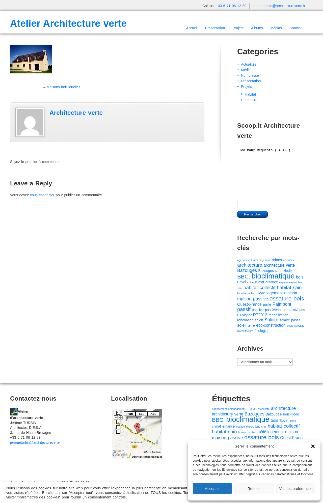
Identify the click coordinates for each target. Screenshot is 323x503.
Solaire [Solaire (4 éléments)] (271, 319)
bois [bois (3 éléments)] (299, 277)
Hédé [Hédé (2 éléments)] (261, 293)
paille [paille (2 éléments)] (267, 304)
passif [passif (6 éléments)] (244, 309)
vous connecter (42, 195)
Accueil (192, 28)
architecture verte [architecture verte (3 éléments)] (279, 265)
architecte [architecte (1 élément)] (289, 260)
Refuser (254, 488)
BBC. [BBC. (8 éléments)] (243, 276)
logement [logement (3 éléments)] (274, 293)
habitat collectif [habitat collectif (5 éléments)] (260, 287)
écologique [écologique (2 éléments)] (263, 331)
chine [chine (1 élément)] (250, 282)
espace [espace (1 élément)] (283, 282)
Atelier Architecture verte (68, 23)
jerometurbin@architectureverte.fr (279, 6)
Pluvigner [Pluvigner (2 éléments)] (244, 315)
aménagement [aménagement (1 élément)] (262, 260)
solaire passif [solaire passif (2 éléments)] (290, 320)
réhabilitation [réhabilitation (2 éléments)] (278, 315)
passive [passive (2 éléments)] (258, 310)
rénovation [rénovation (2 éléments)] (245, 320)
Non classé (250, 75)
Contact (295, 28)
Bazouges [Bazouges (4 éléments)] (247, 270)
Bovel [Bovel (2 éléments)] (241, 282)
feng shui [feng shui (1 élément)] (260, 426)
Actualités (248, 64)
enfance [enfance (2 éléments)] (271, 282)
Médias (276, 28)
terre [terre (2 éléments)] (251, 325)
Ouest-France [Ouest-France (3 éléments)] (249, 304)
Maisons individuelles (63, 87)
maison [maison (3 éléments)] (290, 293)
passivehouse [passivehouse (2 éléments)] (275, 310)
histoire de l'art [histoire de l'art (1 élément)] (246, 293)
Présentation (215, 28)
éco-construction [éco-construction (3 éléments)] (270, 325)
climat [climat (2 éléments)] (259, 282)
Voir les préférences (296, 488)
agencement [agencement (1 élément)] (244, 260)
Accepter (212, 488)
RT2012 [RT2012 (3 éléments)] (260, 315)
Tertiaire (251, 100)
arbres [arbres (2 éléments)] (277, 260)
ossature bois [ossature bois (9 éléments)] (287, 298)
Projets (238, 28)
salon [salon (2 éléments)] (259, 320)
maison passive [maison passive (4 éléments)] (252, 298)
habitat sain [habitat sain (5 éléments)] (289, 287)
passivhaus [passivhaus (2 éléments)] (296, 310)
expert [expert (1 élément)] (293, 282)
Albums (257, 28)
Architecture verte (76, 112)
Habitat (250, 94)
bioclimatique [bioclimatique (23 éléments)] (272, 276)
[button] (312, 446)
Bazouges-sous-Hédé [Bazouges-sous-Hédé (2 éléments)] (275, 271)
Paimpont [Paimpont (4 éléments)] (282, 304)
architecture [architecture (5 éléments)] (249, 265)
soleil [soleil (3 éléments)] (241, 325)
